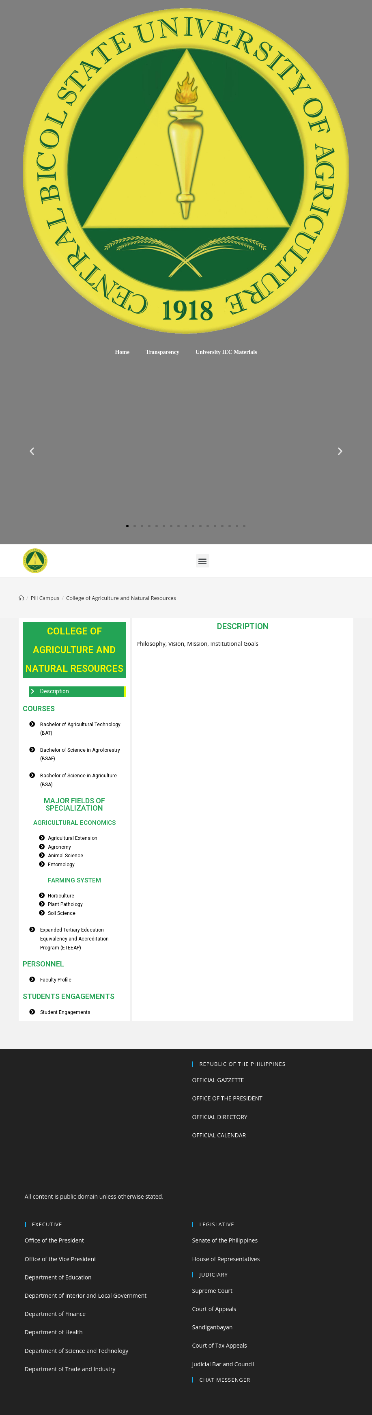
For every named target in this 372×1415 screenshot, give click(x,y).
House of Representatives (226, 1259)
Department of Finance (55, 1314)
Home (122, 352)
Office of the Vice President (60, 1259)
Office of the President (54, 1240)
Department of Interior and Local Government (85, 1295)
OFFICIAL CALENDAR (219, 1135)
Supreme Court (212, 1290)
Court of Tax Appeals (219, 1345)
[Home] (21, 598)
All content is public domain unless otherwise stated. (94, 1196)
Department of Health (54, 1332)
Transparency (162, 352)
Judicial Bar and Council (223, 1364)
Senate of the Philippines (225, 1240)
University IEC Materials (226, 352)
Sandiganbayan (212, 1327)
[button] (127, 526)
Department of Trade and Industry (70, 1369)
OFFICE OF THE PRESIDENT (227, 1098)
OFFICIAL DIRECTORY (219, 1117)
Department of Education (58, 1277)
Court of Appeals (214, 1309)
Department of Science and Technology (76, 1351)
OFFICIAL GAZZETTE (218, 1080)
